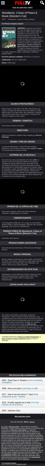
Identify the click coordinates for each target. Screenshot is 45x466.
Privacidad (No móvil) (21, 464)
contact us (25, 459)
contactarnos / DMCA (10, 454)
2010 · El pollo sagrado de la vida (20, 403)
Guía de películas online (22, 8)
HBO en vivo (31, 324)
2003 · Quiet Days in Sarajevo (22, 381)
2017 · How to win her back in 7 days (20, 395)
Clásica (32, 422)
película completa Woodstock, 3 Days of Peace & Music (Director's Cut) (21, 337)
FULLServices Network (10, 463)
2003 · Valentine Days (11, 411)
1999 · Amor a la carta (20, 388)
